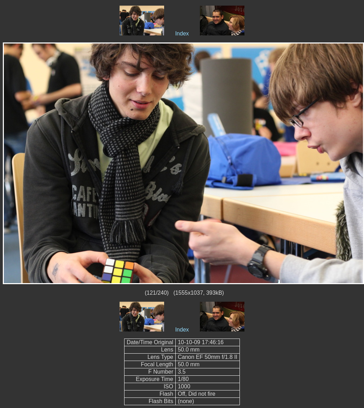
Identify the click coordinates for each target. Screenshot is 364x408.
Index (182, 33)
